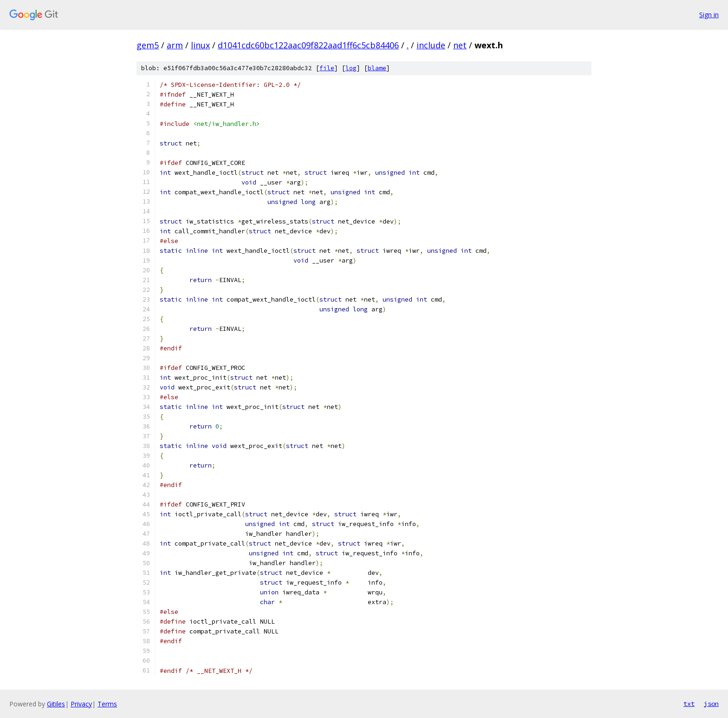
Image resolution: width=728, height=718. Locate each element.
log (351, 68)
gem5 (147, 45)
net (460, 45)
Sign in (709, 14)
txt (689, 703)
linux (200, 45)
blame (377, 68)
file (326, 68)
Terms (107, 703)
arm (175, 45)
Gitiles (56, 703)
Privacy (81, 703)
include (430, 45)
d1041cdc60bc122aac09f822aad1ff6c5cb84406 (308, 45)
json (711, 703)
